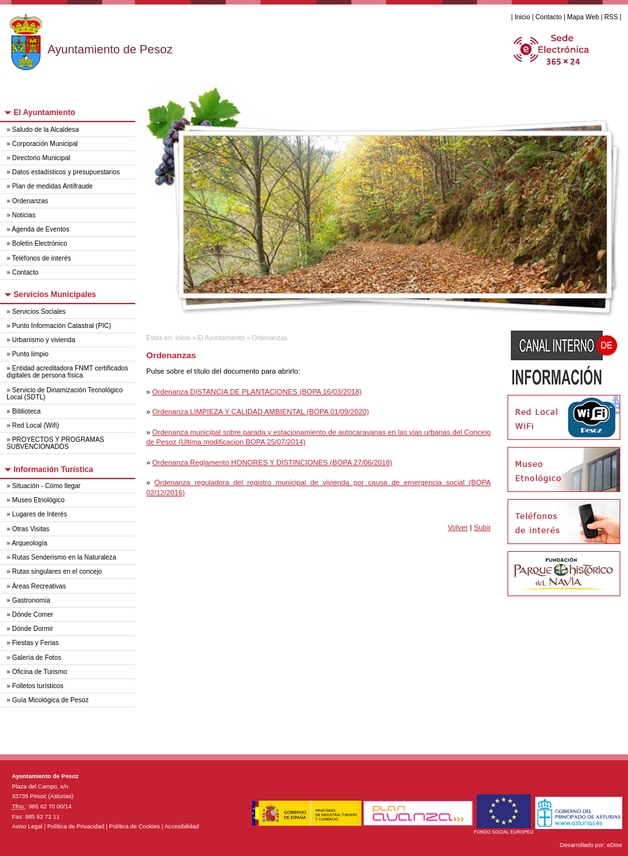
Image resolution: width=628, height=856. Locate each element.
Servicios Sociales (39, 311)
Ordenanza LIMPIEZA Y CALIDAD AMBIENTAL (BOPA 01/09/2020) (260, 411)
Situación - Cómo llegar (46, 485)
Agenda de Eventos (40, 229)
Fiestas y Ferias (35, 642)
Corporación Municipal (45, 143)
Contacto (548, 17)
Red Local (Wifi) (35, 425)
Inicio (522, 17)
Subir (482, 527)
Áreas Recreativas (39, 586)
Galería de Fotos (36, 657)
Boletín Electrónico (39, 243)
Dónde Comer (32, 614)
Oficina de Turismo (39, 671)
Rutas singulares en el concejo (57, 571)
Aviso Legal (27, 826)
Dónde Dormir (32, 628)
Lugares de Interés (39, 514)
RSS (611, 17)
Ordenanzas (30, 201)
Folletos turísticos (38, 685)
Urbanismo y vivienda (43, 339)
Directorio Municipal (41, 157)
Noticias (23, 215)
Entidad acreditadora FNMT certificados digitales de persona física (67, 372)
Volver (458, 527)
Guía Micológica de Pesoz (50, 700)
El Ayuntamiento (44, 112)
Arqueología (29, 543)
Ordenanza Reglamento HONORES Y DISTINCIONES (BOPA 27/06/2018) (272, 462)
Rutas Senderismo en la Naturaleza (64, 557)
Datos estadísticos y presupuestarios (66, 172)
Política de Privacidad (75, 826)
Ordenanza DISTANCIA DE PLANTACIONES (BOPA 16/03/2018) (256, 392)
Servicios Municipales (55, 294)
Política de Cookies (134, 826)
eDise (614, 845)
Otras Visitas (31, 529)
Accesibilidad (181, 826)
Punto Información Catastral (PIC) (61, 325)
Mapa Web (583, 17)
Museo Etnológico (38, 500)
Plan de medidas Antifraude (52, 186)
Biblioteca (26, 411)
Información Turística (53, 469)
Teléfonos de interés (41, 258)
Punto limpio (30, 354)
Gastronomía (31, 600)
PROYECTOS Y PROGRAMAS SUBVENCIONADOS (55, 443)
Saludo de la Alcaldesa (45, 129)
